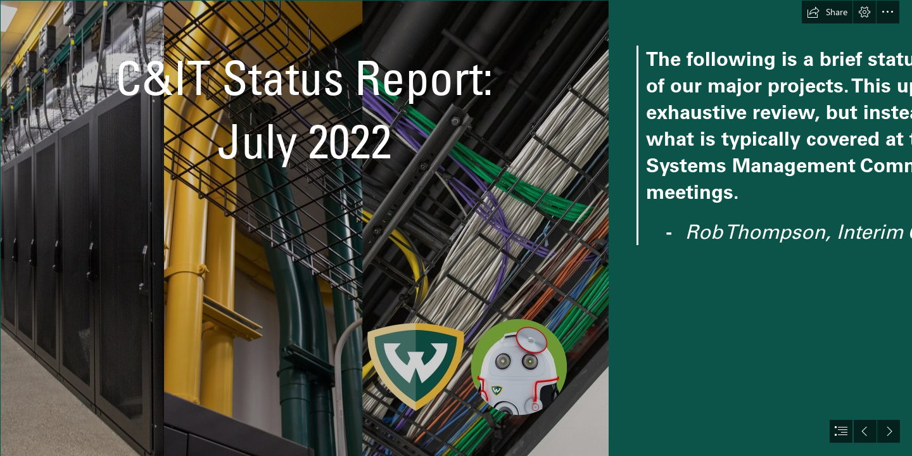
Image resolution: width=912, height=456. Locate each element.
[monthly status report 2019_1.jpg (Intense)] (304, 228)
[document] (456, 228)
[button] (827, 12)
